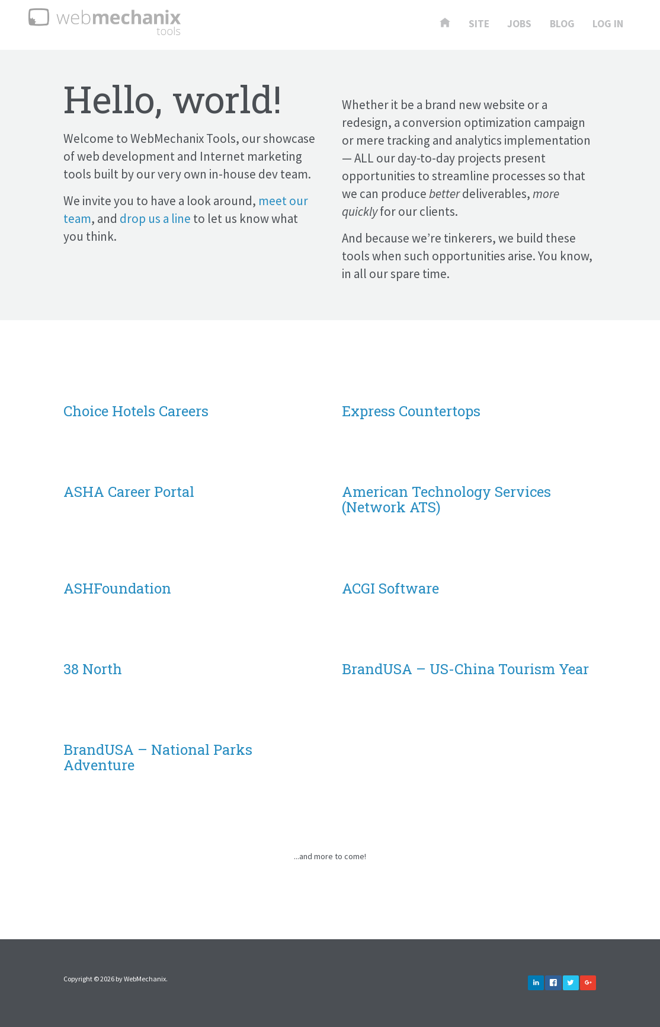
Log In (607, 24)
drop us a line (155, 218)
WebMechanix (145, 978)
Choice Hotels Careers (136, 410)
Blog (562, 24)
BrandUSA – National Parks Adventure (157, 757)
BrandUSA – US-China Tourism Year (465, 668)
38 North (92, 668)
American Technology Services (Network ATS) (446, 499)
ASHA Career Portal (128, 491)
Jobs (519, 24)
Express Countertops (411, 410)
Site (479, 24)
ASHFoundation (117, 588)
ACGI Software (390, 588)
